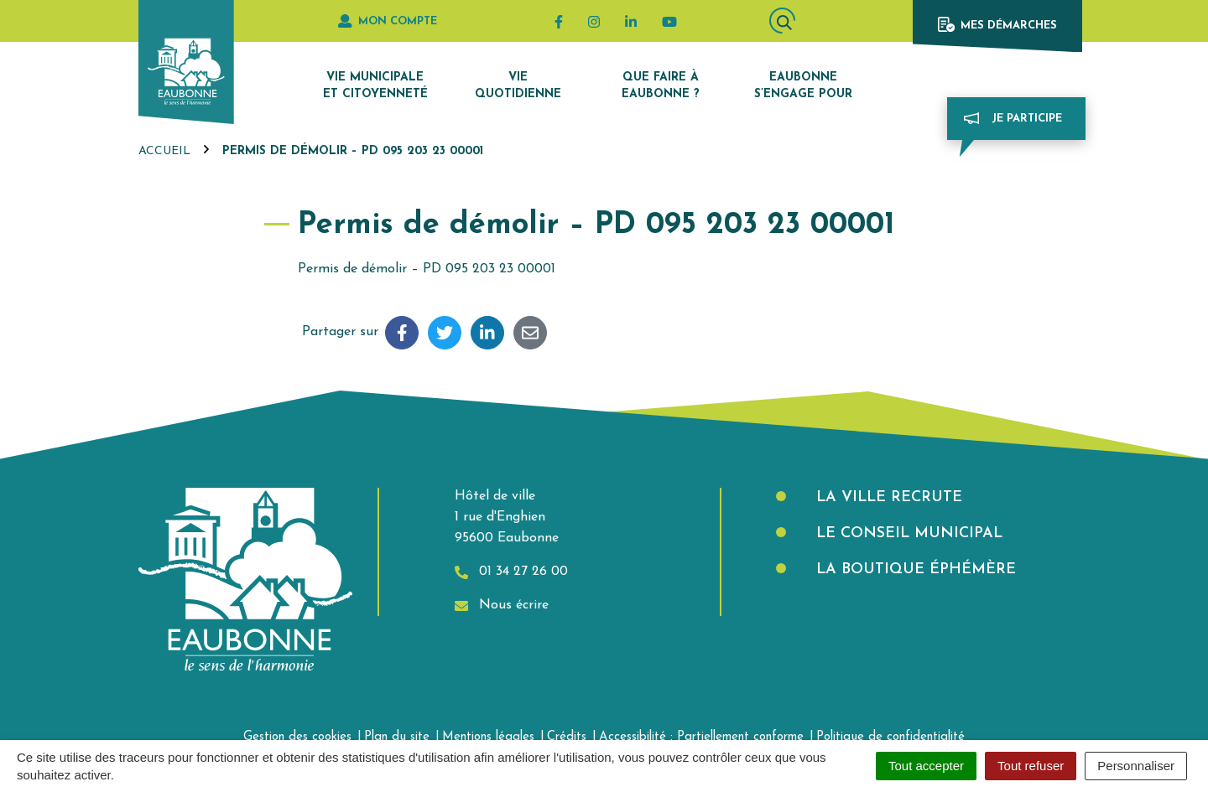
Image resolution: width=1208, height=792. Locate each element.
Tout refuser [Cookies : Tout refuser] (1030, 765)
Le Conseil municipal (906, 533)
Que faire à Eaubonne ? (661, 86)
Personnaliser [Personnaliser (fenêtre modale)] (1135, 765)
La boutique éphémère (913, 569)
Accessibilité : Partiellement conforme (701, 737)
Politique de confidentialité (890, 737)
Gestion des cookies (297, 737)
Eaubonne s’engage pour (803, 86)
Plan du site (397, 737)
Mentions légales (488, 737)
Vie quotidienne (518, 86)
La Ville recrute (886, 497)
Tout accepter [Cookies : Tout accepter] (926, 765)
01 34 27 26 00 (511, 572)
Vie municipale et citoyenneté (375, 86)
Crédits (566, 737)
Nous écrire (502, 605)
